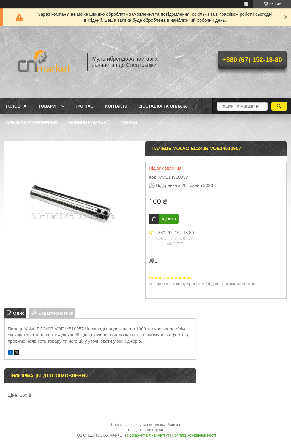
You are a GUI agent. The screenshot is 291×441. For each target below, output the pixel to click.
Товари (47, 106)
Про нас (83, 106)
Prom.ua (173, 425)
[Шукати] (279, 106)
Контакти (116, 106)
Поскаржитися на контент (148, 435)
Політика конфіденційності (194, 435)
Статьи (129, 122)
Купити (169, 218)
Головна (16, 106)
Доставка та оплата (163, 106)
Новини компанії (89, 122)
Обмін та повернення (31, 122)
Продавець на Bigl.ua (145, 430)
